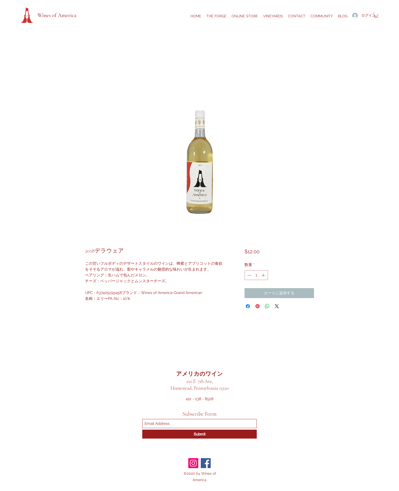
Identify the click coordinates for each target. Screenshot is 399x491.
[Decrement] (248, 275)
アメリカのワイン (199, 374)
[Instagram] (193, 463)
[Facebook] (206, 463)
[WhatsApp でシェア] (267, 306)
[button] (376, 15)
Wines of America (56, 15)
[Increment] (263, 275)
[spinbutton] (256, 275)
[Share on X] (277, 306)
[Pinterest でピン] (257, 306)
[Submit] (199, 434)
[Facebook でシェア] (248, 306)
